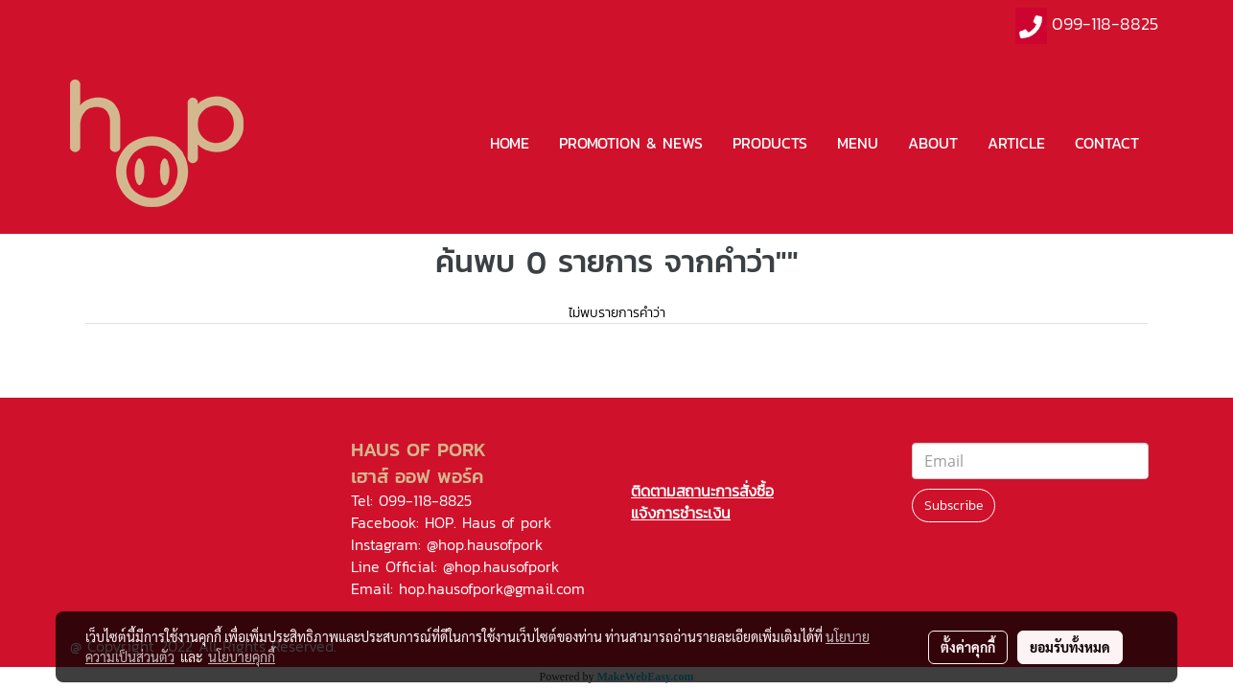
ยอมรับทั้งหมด (1070, 647)
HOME (509, 142)
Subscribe (953, 505)
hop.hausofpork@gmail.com (492, 588)
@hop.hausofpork (485, 544)
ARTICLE (1016, 142)
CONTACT (1107, 142)
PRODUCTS (770, 142)
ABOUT (933, 142)
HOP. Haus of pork (488, 522)
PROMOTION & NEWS (631, 142)
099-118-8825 (1105, 23)
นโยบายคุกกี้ (241, 656)
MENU (857, 142)
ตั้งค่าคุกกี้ (968, 647)
